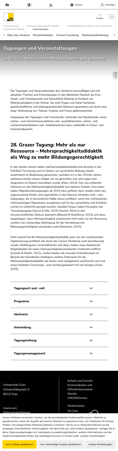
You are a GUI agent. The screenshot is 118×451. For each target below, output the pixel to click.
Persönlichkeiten (43, 35)
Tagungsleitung (25, 340)
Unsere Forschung (67, 35)
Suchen (99, 17)
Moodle (72, 393)
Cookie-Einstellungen (100, 444)
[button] (8, 4)
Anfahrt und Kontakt (80, 381)
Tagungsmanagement (29, 353)
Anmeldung (22, 327)
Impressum (10, 408)
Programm (21, 301)
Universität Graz (11, 26)
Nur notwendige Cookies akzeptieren (60, 444)
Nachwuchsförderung (95, 35)
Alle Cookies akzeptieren (19, 444)
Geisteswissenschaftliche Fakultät (43, 26)
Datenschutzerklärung (16, 412)
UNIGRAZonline (77, 398)
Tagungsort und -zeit (29, 288)
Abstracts (21, 314)
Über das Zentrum (18, 35)
